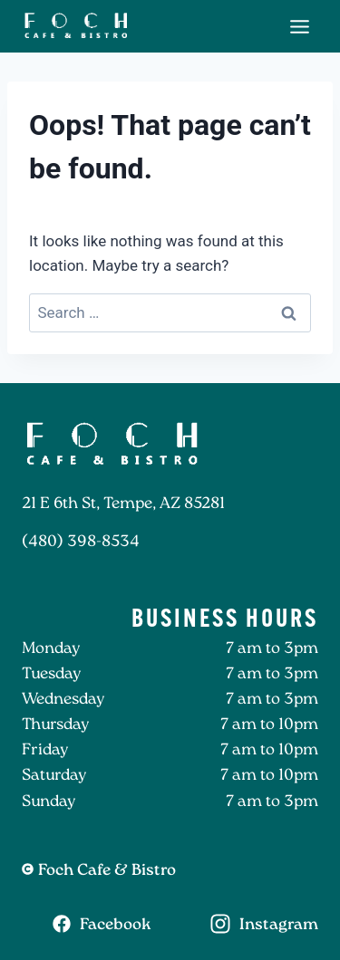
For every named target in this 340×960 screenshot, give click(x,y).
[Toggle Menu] (299, 26)
